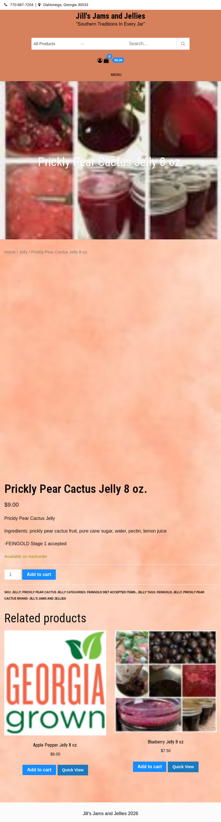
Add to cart (39, 574)
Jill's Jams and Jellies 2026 (110, 813)
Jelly (23, 252)
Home (10, 252)
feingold (164, 592)
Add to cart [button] (39, 769)
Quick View (72, 770)
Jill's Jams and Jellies (110, 16)
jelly (177, 592)
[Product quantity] (12, 574)
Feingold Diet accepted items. (111, 592)
